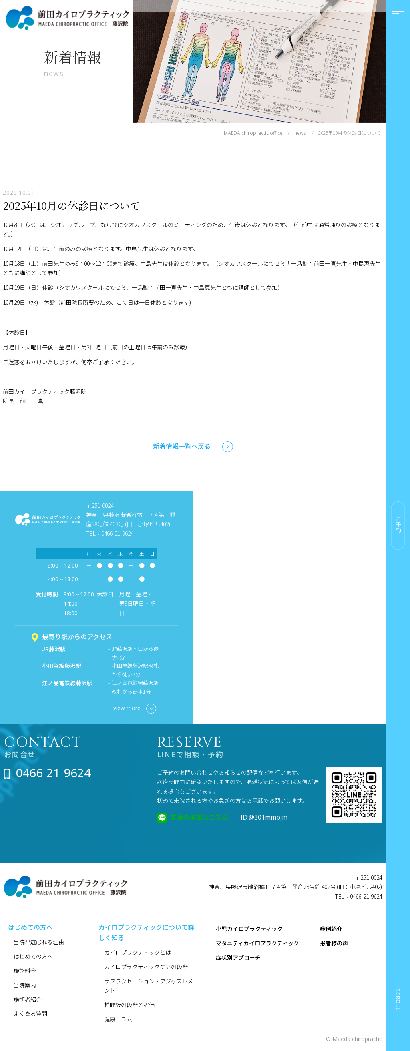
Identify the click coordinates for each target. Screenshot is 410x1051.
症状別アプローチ (238, 957)
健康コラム (118, 1019)
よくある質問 (30, 1013)
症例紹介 (331, 929)
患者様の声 (334, 943)
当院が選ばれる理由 (39, 942)
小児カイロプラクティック (249, 929)
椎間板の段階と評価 (129, 1005)
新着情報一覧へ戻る (182, 446)
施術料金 (25, 971)
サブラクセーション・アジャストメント (148, 985)
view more (134, 709)
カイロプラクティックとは (137, 952)
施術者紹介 (28, 999)
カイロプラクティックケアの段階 (146, 967)
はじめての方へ (33, 956)
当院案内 (25, 985)
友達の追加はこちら (199, 817)
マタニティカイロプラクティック (257, 943)
